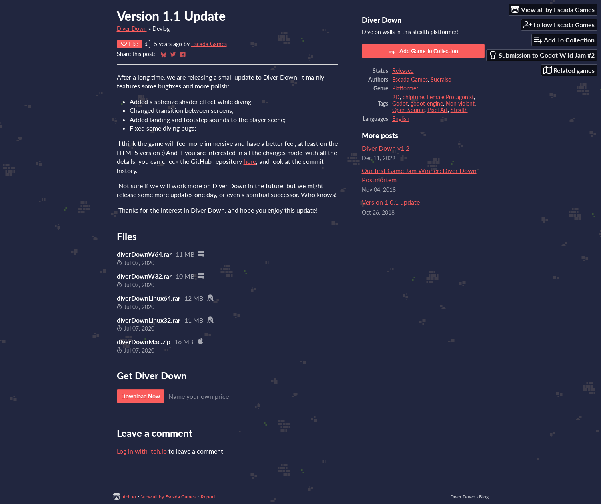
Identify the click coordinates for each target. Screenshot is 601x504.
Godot (400, 103)
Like (129, 43)
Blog (484, 497)
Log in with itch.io (142, 451)
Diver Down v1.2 (385, 148)
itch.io (129, 497)
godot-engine (427, 103)
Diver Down (132, 29)
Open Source (408, 110)
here (250, 161)
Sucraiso (441, 79)
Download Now (140, 396)
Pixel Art (437, 110)
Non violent (460, 103)
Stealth (459, 110)
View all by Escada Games (168, 497)
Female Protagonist (450, 97)
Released (403, 71)
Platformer (405, 88)
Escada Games (209, 44)
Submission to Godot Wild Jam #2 (542, 55)
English (400, 119)
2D (396, 97)
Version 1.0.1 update (391, 202)
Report (208, 497)
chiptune (413, 97)
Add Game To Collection (423, 51)
